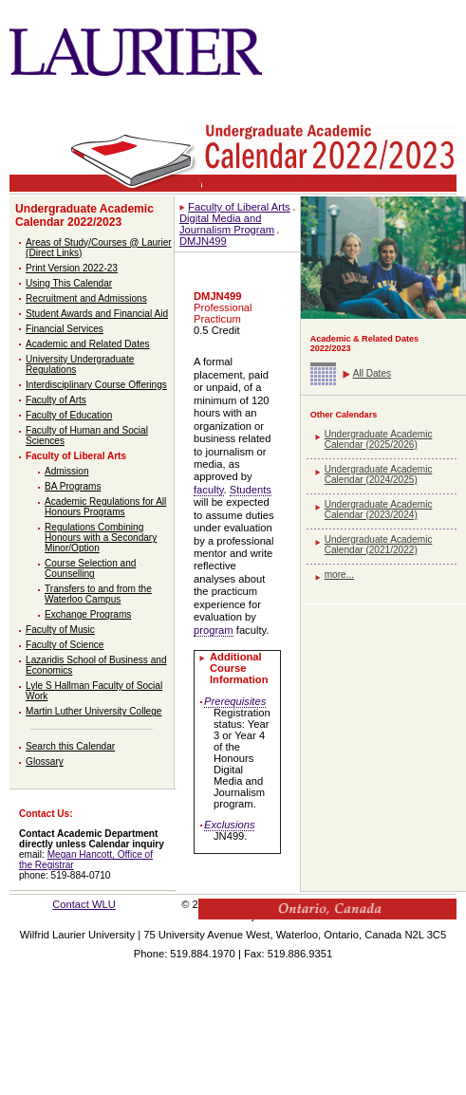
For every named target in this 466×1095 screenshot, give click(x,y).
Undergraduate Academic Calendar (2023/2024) (379, 509)
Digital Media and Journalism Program (226, 224)
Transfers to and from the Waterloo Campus (98, 594)
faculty (209, 489)
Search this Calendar (70, 746)
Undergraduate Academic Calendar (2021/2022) (379, 544)
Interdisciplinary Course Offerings (96, 385)
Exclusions (229, 824)
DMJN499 (203, 241)
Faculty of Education (69, 415)
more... (339, 574)
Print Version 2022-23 (72, 268)
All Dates (372, 373)
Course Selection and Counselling (90, 568)
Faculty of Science (64, 645)
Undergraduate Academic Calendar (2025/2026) (379, 439)
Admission (67, 471)
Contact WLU (84, 904)
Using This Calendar (69, 283)
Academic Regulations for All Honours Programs (105, 506)
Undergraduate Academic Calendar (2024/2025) (379, 474)
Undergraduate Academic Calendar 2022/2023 (84, 215)
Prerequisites (235, 701)
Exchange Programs (88, 614)
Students (250, 489)
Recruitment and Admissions (86, 298)
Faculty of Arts (56, 400)
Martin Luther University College (93, 711)
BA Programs (73, 486)
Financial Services (64, 329)
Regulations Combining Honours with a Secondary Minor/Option (101, 537)
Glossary (45, 761)
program (213, 630)
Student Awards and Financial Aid (97, 313)
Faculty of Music (60, 629)
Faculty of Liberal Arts (76, 456)
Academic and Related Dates (88, 344)
